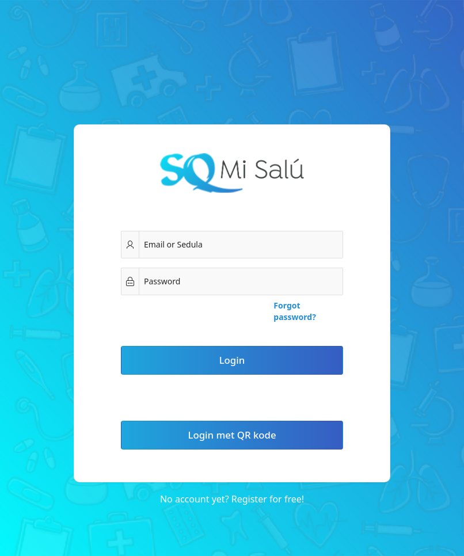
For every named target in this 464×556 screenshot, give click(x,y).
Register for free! (267, 499)
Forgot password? (294, 311)
